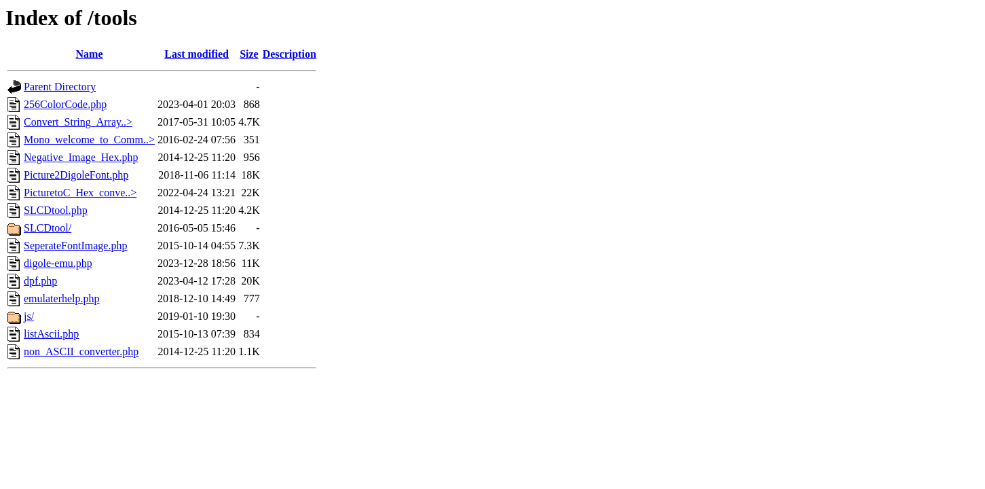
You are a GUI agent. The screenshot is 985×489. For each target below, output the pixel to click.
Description (289, 54)
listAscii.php (51, 334)
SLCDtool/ (47, 228)
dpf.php (40, 281)
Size (249, 54)
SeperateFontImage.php (75, 245)
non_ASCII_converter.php (81, 351)
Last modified (196, 54)
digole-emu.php (58, 263)
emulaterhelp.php (62, 298)
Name (89, 54)
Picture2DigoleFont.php (76, 175)
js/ (29, 316)
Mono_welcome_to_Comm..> (89, 139)
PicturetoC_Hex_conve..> (80, 192)
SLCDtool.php (56, 210)
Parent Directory (60, 86)
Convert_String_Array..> (78, 122)
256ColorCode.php (65, 104)
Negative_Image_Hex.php (81, 157)
